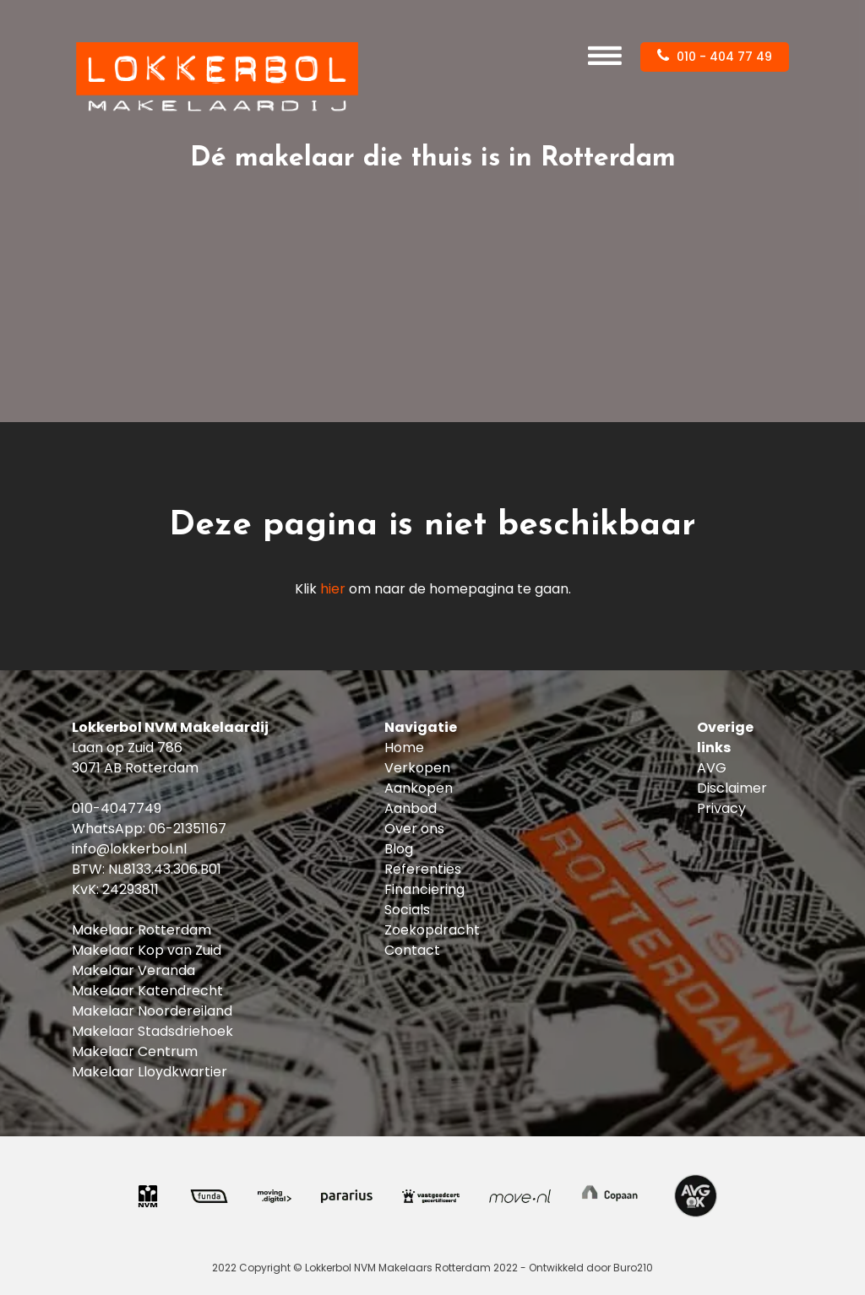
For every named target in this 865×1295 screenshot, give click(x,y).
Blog (398, 849)
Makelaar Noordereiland (152, 1011)
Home (404, 747)
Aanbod (410, 808)
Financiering (424, 889)
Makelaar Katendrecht (147, 990)
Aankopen (418, 788)
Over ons (414, 828)
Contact (412, 950)
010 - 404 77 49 (714, 56)
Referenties (422, 869)
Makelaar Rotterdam (141, 930)
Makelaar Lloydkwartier (149, 1071)
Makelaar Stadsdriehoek (152, 1031)
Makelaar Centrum (135, 1051)
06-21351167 (187, 828)
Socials (407, 909)
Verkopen (417, 768)
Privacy (721, 808)
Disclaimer (732, 788)
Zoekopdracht (432, 930)
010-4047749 (116, 808)
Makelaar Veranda (133, 970)
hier (332, 589)
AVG (711, 768)
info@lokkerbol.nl (129, 849)
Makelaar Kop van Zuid (146, 950)
